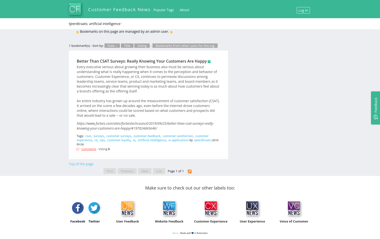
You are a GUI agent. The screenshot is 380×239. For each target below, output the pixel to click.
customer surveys (118, 136)
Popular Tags (163, 10)
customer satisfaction (178, 136)
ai (134, 140)
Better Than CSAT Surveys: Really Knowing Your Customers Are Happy (142, 61)
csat (88, 136)
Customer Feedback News (119, 9)
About (184, 10)
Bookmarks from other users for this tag (185, 45)
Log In (303, 10)
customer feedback (147, 136)
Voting (142, 45)
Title (127, 45)
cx (96, 140)
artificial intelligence (152, 140)
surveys (98, 136)
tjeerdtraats (202, 140)
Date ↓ (112, 45)
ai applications (178, 140)
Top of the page (81, 164)
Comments (88, 149)
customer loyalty (119, 140)
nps (102, 140)
